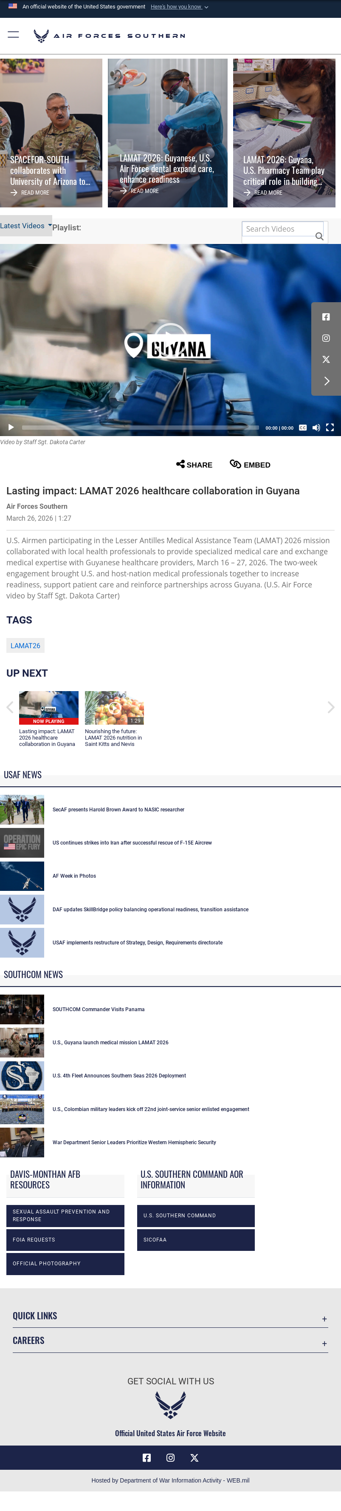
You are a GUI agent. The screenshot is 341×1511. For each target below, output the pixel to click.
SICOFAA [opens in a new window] (155, 1240)
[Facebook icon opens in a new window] (326, 317)
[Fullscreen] (330, 427)
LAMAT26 (25, 646)
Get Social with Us (170, 1381)
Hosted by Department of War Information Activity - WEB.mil (170, 1480)
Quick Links (35, 1315)
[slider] (140, 427)
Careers (28, 1340)
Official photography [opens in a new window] (47, 1264)
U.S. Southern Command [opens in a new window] (180, 1216)
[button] (180, 7)
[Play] (11, 427)
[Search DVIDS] (283, 228)
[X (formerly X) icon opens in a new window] (326, 359)
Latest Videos (23, 225)
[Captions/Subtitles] (303, 427)
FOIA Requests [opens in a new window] (34, 1240)
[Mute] (316, 427)
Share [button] (194, 464)
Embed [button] (250, 464)
